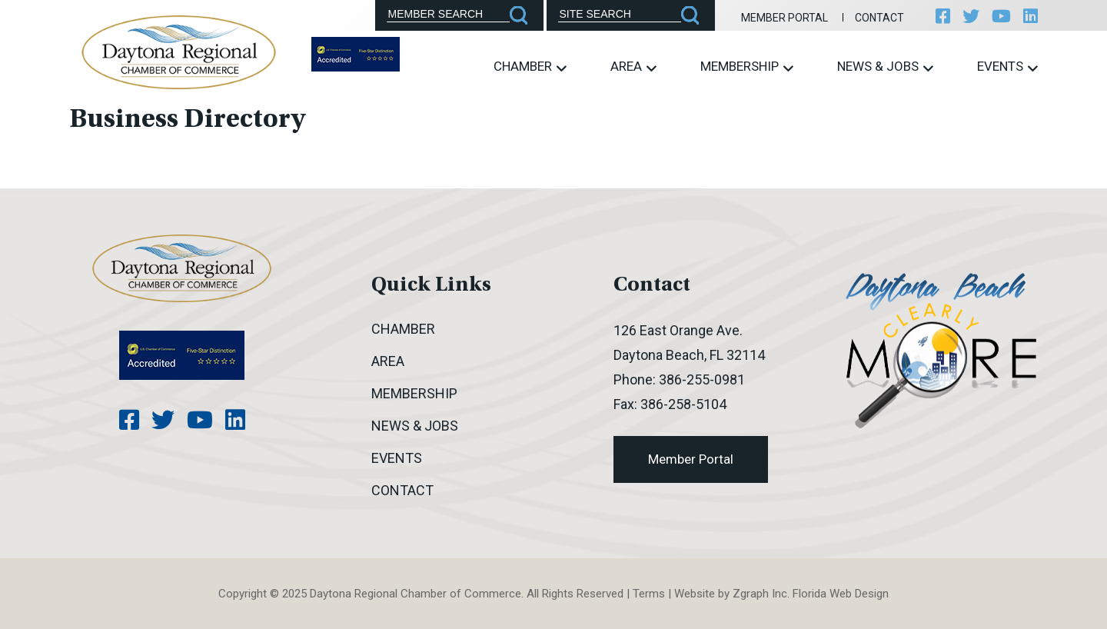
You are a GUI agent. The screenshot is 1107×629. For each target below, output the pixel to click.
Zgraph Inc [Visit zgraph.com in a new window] (760, 594)
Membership (746, 66)
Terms (649, 594)
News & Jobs (885, 66)
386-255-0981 (702, 379)
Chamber (530, 66)
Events (1007, 66)
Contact (879, 18)
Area (633, 66)
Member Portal (784, 18)
